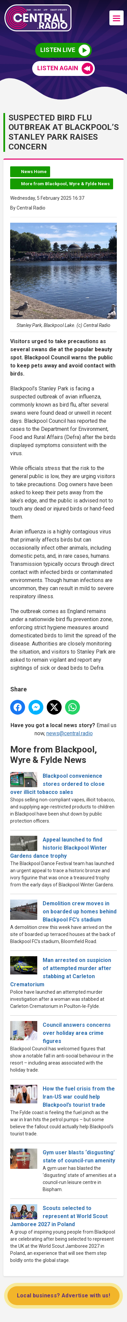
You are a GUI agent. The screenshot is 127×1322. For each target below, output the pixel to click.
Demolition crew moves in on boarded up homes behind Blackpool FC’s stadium (80, 911)
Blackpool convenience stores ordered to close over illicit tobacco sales (57, 784)
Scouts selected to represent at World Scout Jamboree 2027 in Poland (59, 1216)
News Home (34, 171)
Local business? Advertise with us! (63, 1295)
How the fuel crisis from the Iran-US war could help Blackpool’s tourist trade (79, 1096)
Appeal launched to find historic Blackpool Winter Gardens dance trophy (58, 847)
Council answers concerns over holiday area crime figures (77, 1033)
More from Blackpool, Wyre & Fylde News (65, 183)
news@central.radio (69, 733)
